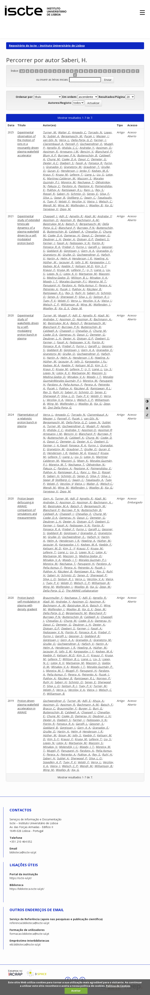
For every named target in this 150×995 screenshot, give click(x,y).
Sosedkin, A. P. (52, 762)
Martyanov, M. (88, 274)
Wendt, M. (49, 205)
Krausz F (93, 453)
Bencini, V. (87, 151)
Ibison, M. (64, 735)
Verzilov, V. (78, 201)
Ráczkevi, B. (94, 289)
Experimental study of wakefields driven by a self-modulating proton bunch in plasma (28, 327)
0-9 (22, 71)
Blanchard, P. (103, 151)
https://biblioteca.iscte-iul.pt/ (27, 889)
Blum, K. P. (49, 155)
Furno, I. (81, 247)
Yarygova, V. (50, 209)
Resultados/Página (112, 97)
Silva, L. (47, 197)
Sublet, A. (53, 136)
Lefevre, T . (78, 270)
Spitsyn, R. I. (101, 297)
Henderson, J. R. (82, 258)
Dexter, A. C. (50, 163)
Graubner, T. (91, 167)
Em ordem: (69, 97)
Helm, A (65, 258)
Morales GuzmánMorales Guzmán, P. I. (78, 378)
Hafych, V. (93, 537)
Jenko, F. (85, 171)
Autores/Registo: (60, 103)
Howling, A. (101, 258)
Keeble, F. (67, 266)
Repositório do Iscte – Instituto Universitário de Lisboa (47, 45)
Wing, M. (63, 205)
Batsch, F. (72, 224)
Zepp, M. (65, 209)
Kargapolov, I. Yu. (96, 361)
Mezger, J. (102, 136)
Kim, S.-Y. (101, 365)
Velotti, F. (64, 201)
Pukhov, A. (53, 190)
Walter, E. (64, 132)
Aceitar (76, 990)
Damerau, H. (72, 235)
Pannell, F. (71, 144)
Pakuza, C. (53, 186)
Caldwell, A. (76, 231)
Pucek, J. (89, 136)
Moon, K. (82, 460)
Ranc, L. (89, 190)
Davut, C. (83, 159)
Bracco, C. (49, 708)
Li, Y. (90, 270)
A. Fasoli (62, 445)
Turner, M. (50, 132)
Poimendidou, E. (100, 468)
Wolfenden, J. (79, 205)
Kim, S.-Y (100, 266)
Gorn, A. (48, 498)
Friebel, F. (68, 247)
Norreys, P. (103, 678)
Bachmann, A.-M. (88, 220)
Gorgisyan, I (71, 533)
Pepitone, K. (85, 186)
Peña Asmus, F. (87, 285)
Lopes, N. (49, 373)
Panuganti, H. (51, 285)
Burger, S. (85, 708)
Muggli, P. (64, 315)
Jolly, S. (78, 361)
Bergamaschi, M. (72, 136)
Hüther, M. (50, 361)
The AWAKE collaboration (82, 590)
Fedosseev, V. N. (80, 243)
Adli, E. (63, 216)
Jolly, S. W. (81, 262)
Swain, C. (90, 197)
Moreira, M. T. (97, 281)
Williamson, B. (70, 304)
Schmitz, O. (78, 194)
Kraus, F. (48, 174)
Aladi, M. (90, 216)
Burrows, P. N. (67, 155)
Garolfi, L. (94, 247)
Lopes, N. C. (54, 274)
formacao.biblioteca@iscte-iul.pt (29, 934)
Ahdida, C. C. (70, 147)
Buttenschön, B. (87, 155)
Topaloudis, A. (94, 480)
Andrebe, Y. (87, 147)
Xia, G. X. (64, 308)
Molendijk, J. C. (68, 747)
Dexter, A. (69, 239)
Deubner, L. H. (52, 239)
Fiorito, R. (98, 243)
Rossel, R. (49, 194)
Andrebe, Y (104, 216)
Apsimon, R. (50, 151)
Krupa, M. (62, 174)
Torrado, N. (95, 132)
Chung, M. (53, 159)
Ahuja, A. (98, 701)
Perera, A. (105, 285)
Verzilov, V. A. (91, 300)
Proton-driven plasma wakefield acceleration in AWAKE (28, 706)
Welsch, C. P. (51, 304)
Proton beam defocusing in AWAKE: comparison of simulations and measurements (27, 508)
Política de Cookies (118, 986)
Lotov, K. (89, 457)
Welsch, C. (105, 201)
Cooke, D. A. (69, 159)
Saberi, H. (63, 194)
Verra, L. (64, 140)
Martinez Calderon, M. (61, 178)
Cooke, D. (67, 716)
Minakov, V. (50, 747)
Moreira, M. (68, 182)
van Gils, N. (50, 140)
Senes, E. (92, 194)
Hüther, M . (50, 262)
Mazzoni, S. (84, 178)
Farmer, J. (100, 140)
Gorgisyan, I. (72, 251)
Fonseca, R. (95, 163)
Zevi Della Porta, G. (60, 407)
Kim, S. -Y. (82, 655)
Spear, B (48, 480)
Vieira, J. (92, 201)
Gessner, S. (76, 636)
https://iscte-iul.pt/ (21, 878)
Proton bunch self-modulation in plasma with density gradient (28, 603)
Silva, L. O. (85, 297)
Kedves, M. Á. (100, 171)
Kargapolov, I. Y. (100, 262)
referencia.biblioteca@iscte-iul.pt (29, 923)
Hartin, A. (53, 258)
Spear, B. (60, 197)
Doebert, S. (67, 163)
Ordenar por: (24, 97)
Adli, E (74, 498)
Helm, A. (65, 357)
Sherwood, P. (68, 297)
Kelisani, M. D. (84, 266)
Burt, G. (97, 708)
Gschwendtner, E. (91, 144)
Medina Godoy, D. (58, 277)
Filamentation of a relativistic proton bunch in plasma (27, 420)
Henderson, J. (69, 171)
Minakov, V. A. (98, 277)
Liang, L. (89, 174)
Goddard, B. (54, 251)
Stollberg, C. (75, 197)
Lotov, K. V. (70, 274)
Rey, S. (99, 190)
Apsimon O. (88, 430)
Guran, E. (53, 171)
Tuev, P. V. (49, 300)
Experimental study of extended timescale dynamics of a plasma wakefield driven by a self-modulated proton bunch (28, 229)
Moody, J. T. (50, 281)
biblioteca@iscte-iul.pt (23, 852)
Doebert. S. (102, 239)
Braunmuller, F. (53, 597)
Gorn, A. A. (88, 251)
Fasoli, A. (81, 163)
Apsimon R (105, 430)
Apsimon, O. (104, 147)
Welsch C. (106, 484)
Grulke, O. (68, 254)
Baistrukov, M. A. (53, 224)
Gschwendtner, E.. (73, 537)
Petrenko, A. (50, 289)
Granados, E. (54, 167)
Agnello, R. (53, 147)
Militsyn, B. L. (79, 277)
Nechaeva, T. (85, 182)
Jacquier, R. (66, 262)
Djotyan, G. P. (85, 239)
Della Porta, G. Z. (81, 140)
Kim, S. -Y (69, 548)
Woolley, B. (96, 205)
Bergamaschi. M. (76, 613)
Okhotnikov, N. (95, 464)
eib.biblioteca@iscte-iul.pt (25, 944)
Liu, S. (100, 174)
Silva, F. (104, 194)
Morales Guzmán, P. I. (73, 281)
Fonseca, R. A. (52, 247)
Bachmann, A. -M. (54, 605)
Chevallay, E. (93, 231)
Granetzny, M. (73, 167)
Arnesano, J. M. (69, 151)
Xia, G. (109, 205)
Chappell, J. (50, 216)
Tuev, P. (52, 201)
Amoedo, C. (79, 132)
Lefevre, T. (76, 174)
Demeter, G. (98, 159)
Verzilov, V (66, 484)
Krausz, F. (49, 270)
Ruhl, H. (80, 293)
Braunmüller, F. (67, 708)
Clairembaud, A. (53, 144)
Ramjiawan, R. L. (71, 190)
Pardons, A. (69, 186)
